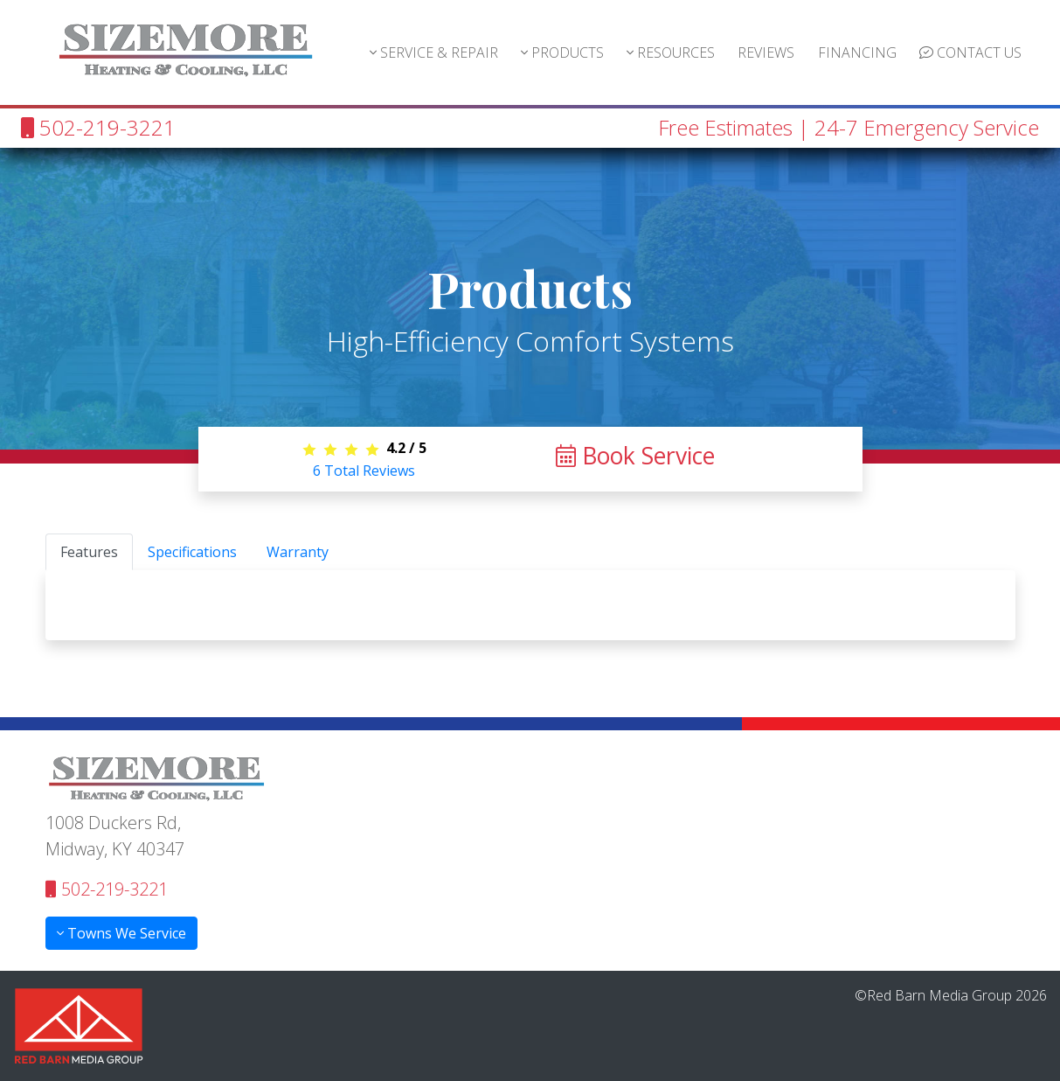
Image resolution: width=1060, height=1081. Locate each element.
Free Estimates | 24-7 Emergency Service (848, 127)
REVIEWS (766, 52)
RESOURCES (671, 52)
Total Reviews (364, 470)
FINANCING (857, 52)
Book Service (635, 455)
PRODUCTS (562, 52)
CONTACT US (970, 52)
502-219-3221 (98, 127)
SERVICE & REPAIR (434, 52)
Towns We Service (121, 933)
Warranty (298, 551)
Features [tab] (89, 551)
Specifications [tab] (192, 551)
